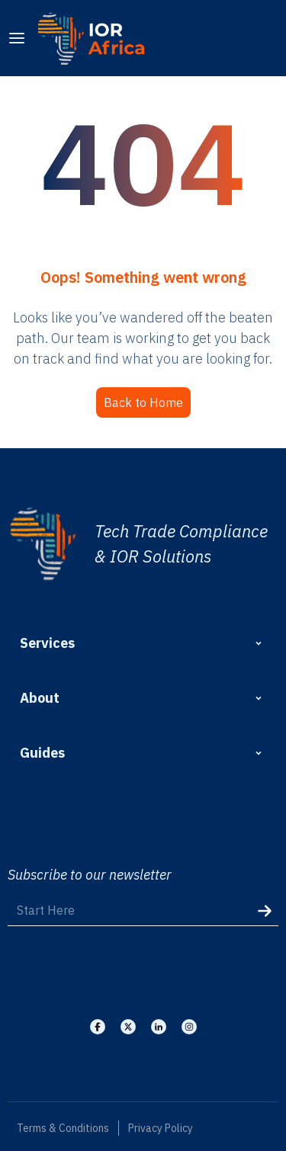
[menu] (17, 38)
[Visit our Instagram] (189, 1026)
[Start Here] (143, 910)
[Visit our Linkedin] (158, 1026)
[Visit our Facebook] (97, 1026)
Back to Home (143, 402)
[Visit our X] (128, 1026)
